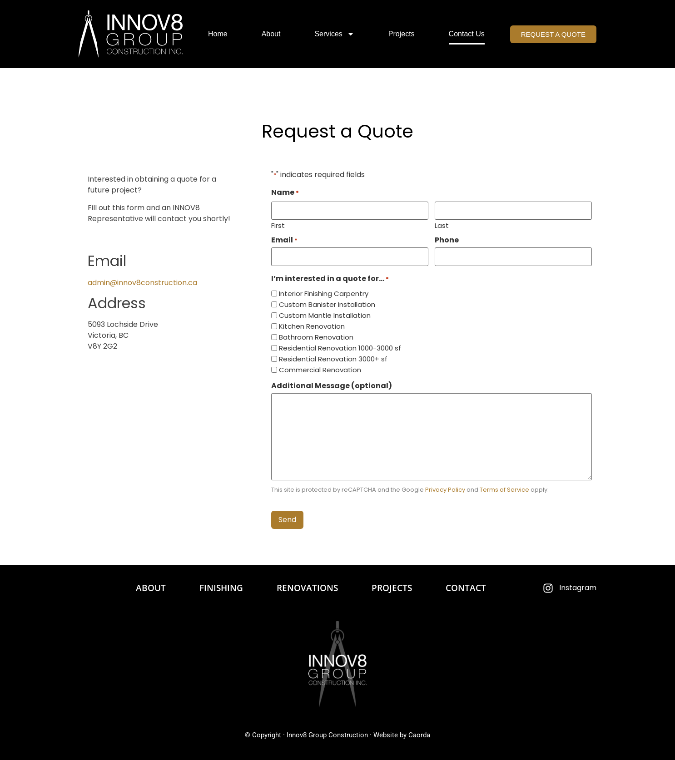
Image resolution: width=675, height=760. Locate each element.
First (278, 225)
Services (334, 34)
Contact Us (467, 34)
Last (442, 225)
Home (218, 34)
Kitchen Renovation (312, 326)
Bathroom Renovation (316, 337)
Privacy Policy (445, 489)
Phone (447, 240)
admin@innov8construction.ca (142, 282)
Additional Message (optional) (331, 386)
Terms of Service (504, 489)
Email (284, 240)
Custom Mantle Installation (325, 315)
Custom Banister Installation (327, 304)
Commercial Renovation (320, 369)
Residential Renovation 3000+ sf (333, 358)
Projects (401, 34)
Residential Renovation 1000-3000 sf (340, 348)
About (271, 34)
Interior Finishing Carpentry (323, 293)
